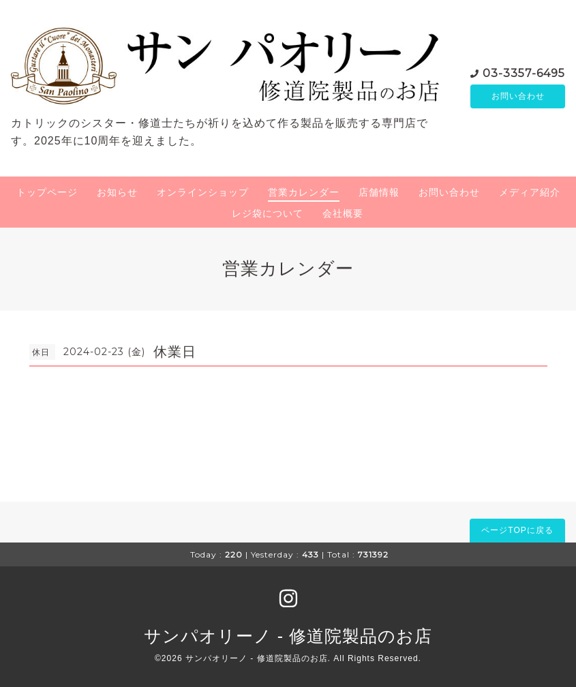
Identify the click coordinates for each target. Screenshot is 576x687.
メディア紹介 (529, 192)
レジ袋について (267, 213)
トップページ (47, 192)
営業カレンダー (303, 192)
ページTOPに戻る (517, 530)
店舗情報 (379, 192)
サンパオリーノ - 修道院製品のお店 (288, 635)
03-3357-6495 (524, 72)
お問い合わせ (518, 96)
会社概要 (342, 213)
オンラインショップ (203, 192)
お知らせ (117, 192)
